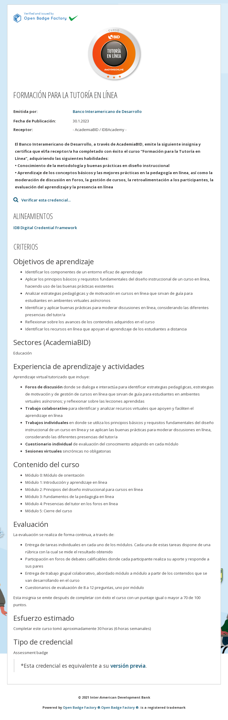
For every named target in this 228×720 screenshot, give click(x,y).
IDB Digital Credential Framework (45, 227)
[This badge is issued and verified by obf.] (46, 17)
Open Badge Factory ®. (82, 707)
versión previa (127, 665)
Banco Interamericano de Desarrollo (107, 111)
